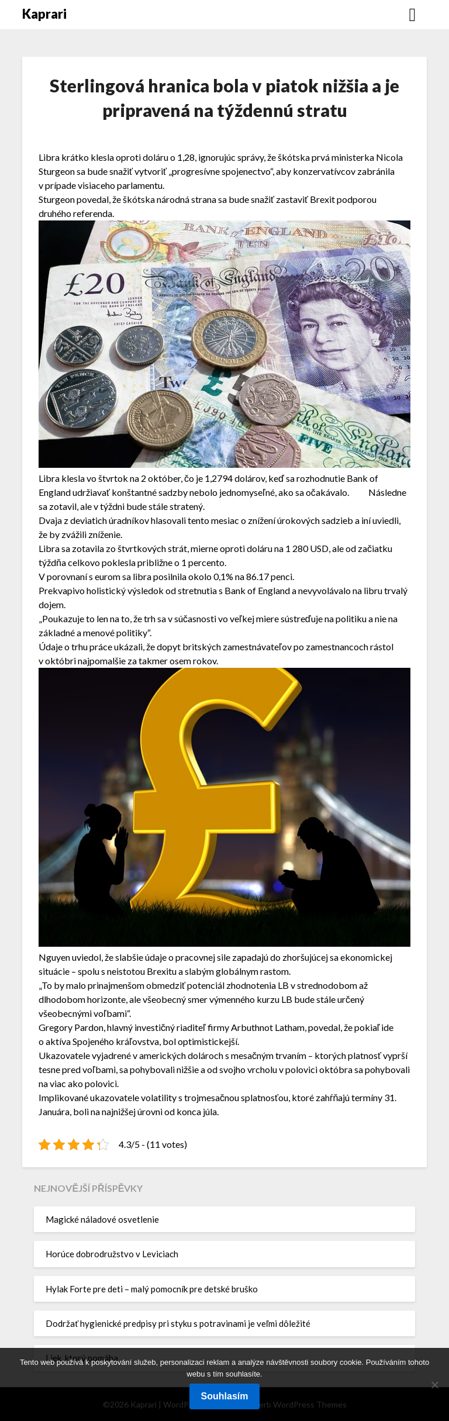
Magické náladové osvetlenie (102, 1219)
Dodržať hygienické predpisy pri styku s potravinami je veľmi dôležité (178, 1323)
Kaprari (44, 14)
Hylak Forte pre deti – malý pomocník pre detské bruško (152, 1289)
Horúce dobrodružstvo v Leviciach (112, 1253)
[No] (434, 1385)
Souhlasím (224, 1396)
